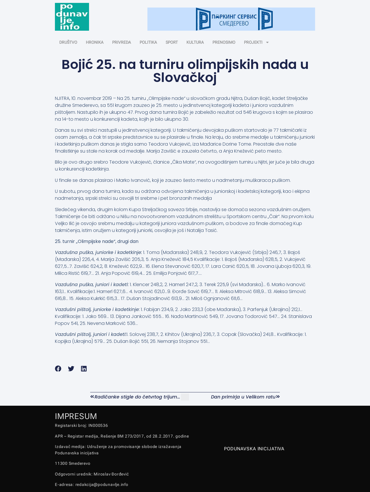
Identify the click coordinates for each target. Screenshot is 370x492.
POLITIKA (148, 42)
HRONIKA (94, 42)
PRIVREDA (121, 42)
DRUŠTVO (68, 42)
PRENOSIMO (223, 42)
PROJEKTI (256, 42)
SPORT (172, 42)
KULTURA (195, 42)
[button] (58, 368)
